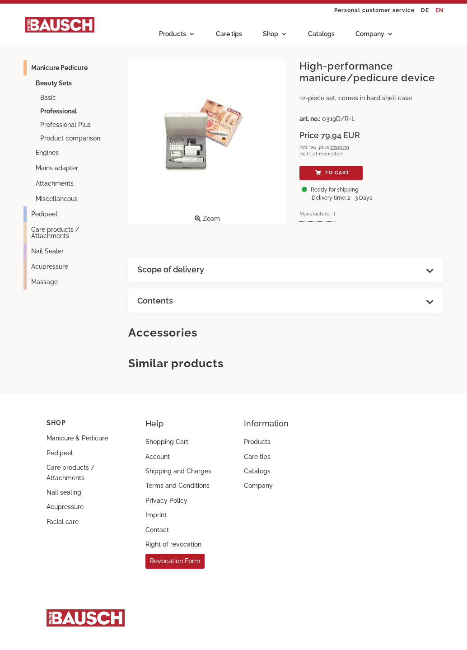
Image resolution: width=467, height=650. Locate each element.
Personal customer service (374, 11)
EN (439, 11)
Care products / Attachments (55, 232)
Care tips (229, 34)
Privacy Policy (166, 500)
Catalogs (321, 34)
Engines (47, 152)
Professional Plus (65, 124)
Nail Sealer (47, 251)
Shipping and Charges (178, 471)
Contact (157, 529)
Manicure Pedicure (59, 67)
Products (172, 34)
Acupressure (49, 266)
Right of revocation (321, 153)
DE (425, 11)
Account (157, 456)
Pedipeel (44, 214)
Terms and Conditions (177, 485)
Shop (270, 34)
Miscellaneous (57, 198)
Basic (48, 97)
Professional (58, 111)
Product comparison (70, 138)
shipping (339, 147)
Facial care (63, 521)
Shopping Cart (166, 441)
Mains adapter (57, 168)
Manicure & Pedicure (77, 438)
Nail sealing (64, 492)
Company (369, 34)
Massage (44, 281)
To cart (331, 173)
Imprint (156, 515)
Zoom (205, 141)
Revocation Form (175, 561)
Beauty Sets (54, 83)
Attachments (55, 183)
